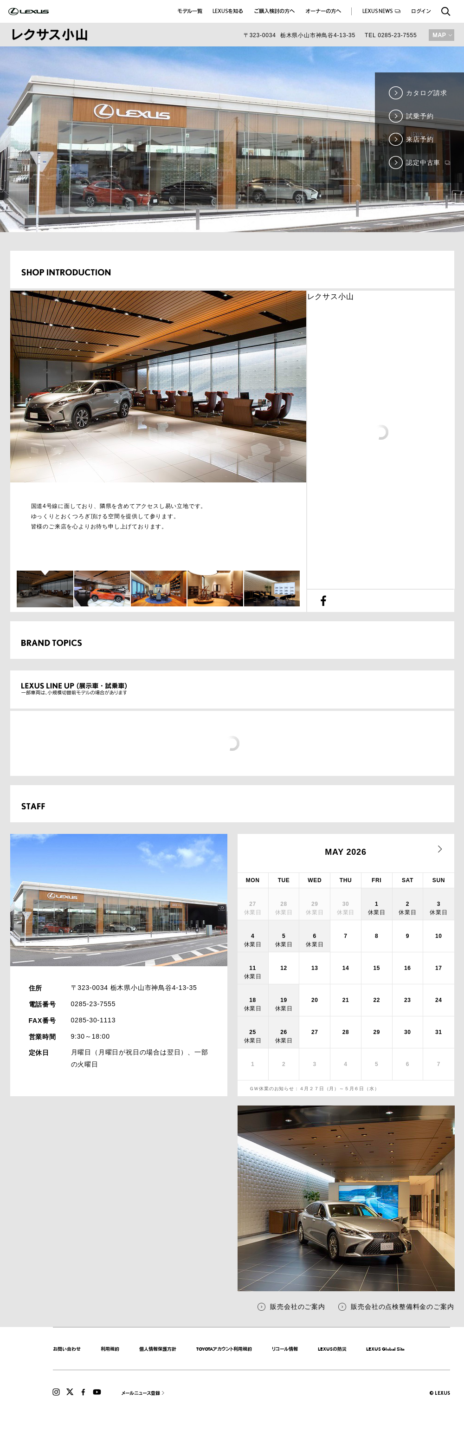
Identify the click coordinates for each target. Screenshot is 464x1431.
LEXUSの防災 (332, 1349)
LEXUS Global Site (385, 1349)
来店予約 (419, 139)
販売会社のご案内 (297, 1306)
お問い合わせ (67, 1349)
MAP (441, 35)
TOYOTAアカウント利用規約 (224, 1349)
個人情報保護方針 (157, 1349)
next (440, 849)
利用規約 (110, 1349)
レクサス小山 (330, 296)
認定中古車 (428, 162)
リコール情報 (285, 1349)
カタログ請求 (426, 93)
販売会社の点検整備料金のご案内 (402, 1306)
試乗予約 (419, 116)
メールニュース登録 (141, 1393)
